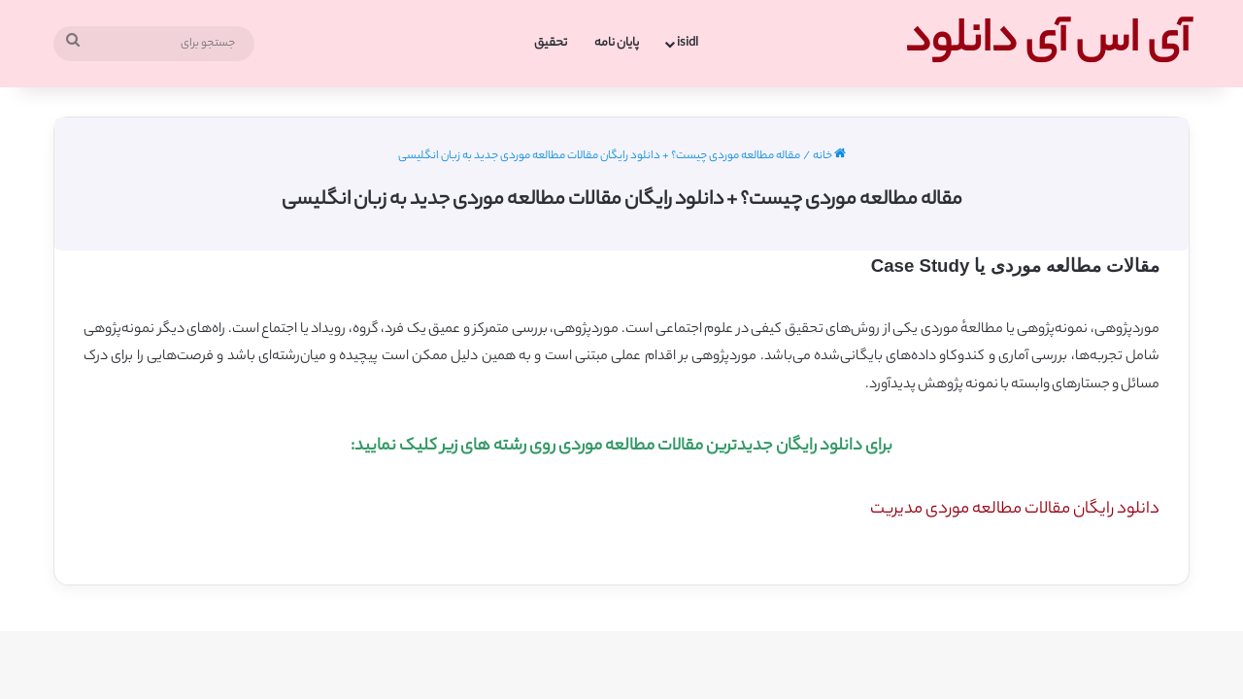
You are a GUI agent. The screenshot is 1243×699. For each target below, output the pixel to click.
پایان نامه (616, 43)
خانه (829, 156)
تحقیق (550, 43)
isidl (687, 43)
